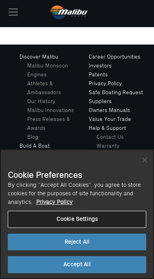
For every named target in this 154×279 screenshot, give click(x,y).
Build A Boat (34, 146)
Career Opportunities (114, 57)
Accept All (76, 264)
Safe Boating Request (116, 92)
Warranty (107, 146)
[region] (77, 214)
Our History (41, 101)
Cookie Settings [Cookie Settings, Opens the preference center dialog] (77, 219)
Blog (32, 137)
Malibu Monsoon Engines (47, 70)
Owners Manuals (109, 110)
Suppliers (100, 101)
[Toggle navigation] (13, 12)
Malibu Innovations (50, 110)
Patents (98, 75)
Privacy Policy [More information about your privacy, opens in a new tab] (54, 202)
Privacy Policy (105, 83)
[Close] (144, 160)
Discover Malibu (38, 57)
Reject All (77, 242)
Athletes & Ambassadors (44, 88)
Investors (100, 66)
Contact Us (110, 137)
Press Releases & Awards (48, 123)
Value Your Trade (110, 119)
